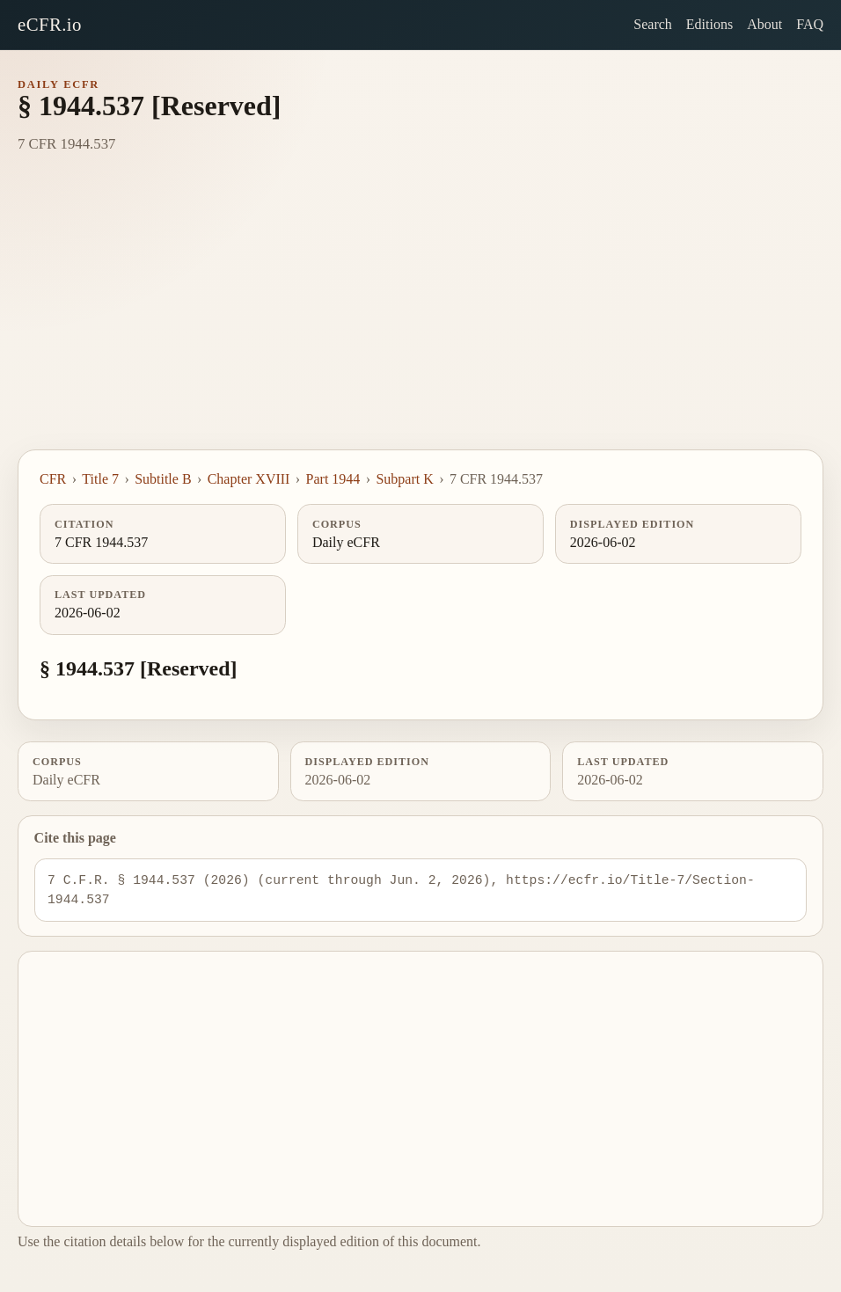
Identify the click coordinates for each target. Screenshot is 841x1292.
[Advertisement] (420, 317)
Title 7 (100, 478)
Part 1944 (333, 478)
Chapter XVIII (249, 478)
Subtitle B (163, 478)
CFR (53, 478)
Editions (709, 24)
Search (652, 24)
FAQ (809, 24)
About (764, 24)
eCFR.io (50, 24)
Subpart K (404, 478)
